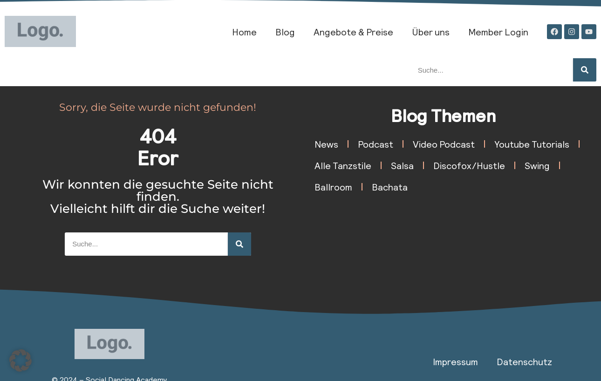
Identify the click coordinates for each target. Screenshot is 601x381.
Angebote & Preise (353, 31)
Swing (537, 165)
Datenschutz (524, 361)
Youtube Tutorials (531, 144)
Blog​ (285, 31)
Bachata (390, 186)
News (326, 144)
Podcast (375, 144)
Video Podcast (444, 144)
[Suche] (584, 70)
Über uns (431, 31)
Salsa (402, 165)
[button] (20, 360)
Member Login (498, 31)
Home (244, 31)
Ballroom (333, 186)
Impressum (455, 361)
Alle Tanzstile (342, 165)
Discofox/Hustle (469, 165)
